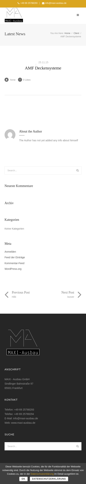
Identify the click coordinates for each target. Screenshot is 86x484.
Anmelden (10, 251)
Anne (10, 79)
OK (23, 479)
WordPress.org (13, 269)
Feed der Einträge (15, 257)
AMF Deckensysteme (43, 68)
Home (67, 33)
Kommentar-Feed (14, 263)
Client (76, 33)
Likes (24, 79)
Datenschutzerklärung (42, 473)
